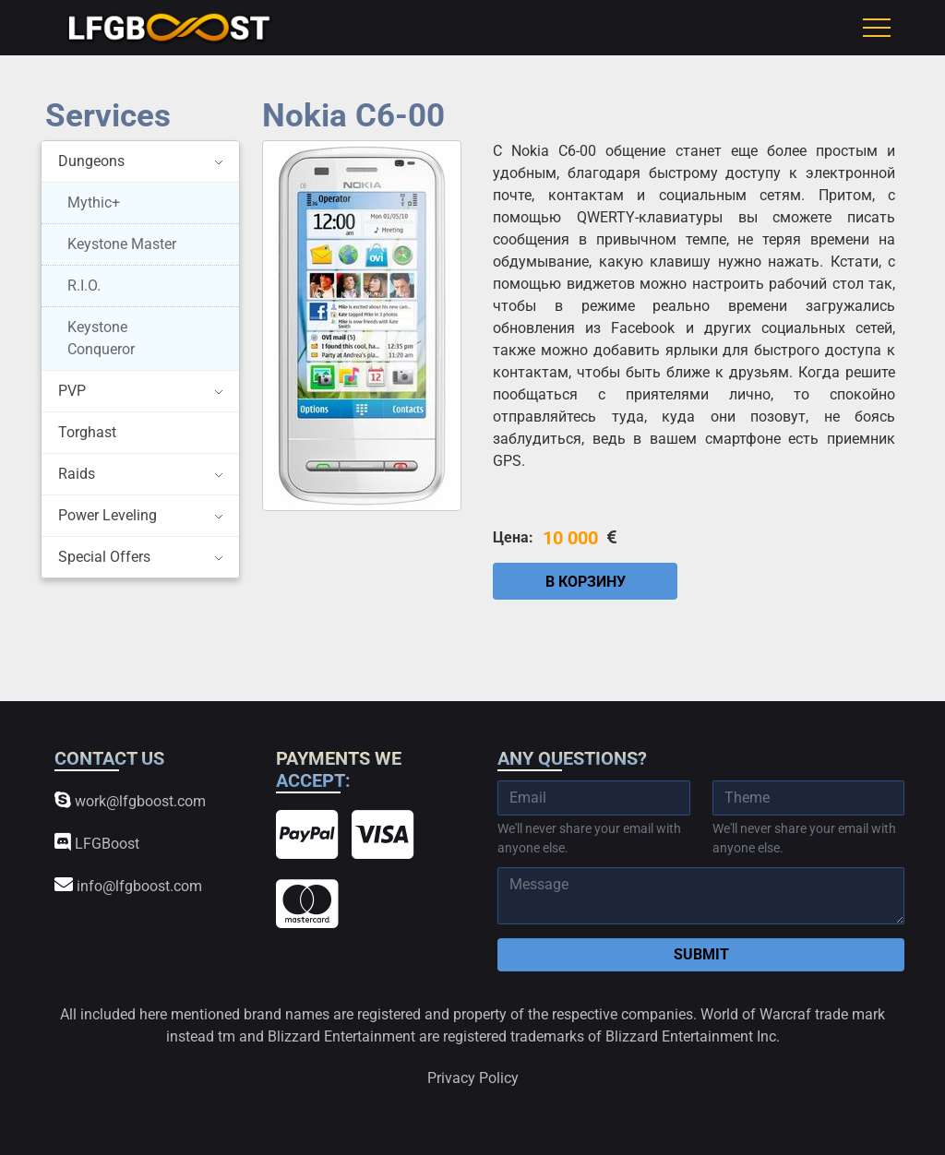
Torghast (87, 432)
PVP (72, 390)
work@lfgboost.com (130, 800)
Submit (701, 954)
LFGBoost (96, 842)
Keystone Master (121, 244)
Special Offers (104, 557)
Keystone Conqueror (101, 338)
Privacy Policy (473, 1078)
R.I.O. (84, 285)
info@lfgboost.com (128, 885)
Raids (76, 473)
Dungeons (91, 161)
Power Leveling (107, 515)
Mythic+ (93, 202)
